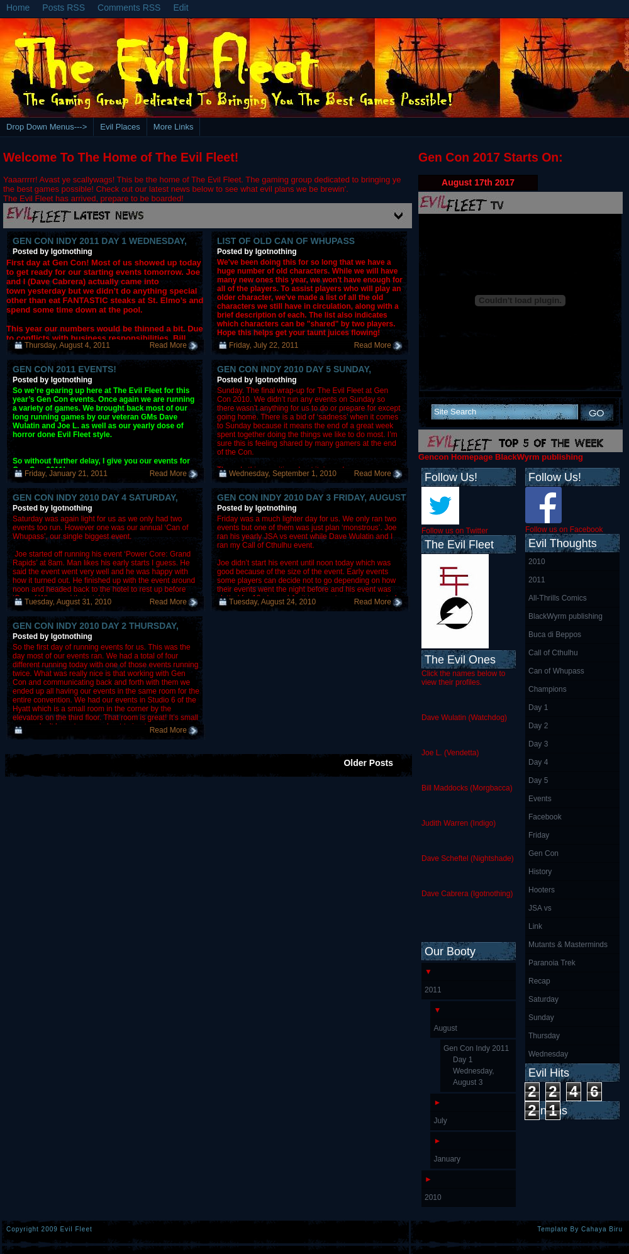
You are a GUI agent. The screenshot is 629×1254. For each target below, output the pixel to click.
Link (535, 926)
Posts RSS (63, 8)
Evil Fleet (76, 1229)
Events (540, 798)
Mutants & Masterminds (568, 944)
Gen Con (543, 853)
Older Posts (368, 763)
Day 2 (538, 725)
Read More (168, 345)
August (445, 1028)
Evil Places (120, 126)
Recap (539, 981)
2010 (536, 561)
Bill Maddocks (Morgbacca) (467, 788)
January (446, 1159)
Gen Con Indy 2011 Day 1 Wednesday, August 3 (476, 1065)
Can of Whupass (556, 671)
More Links (173, 126)
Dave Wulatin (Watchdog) (464, 717)
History (540, 871)
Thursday (544, 1035)
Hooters (541, 889)
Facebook (545, 817)
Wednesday (548, 1054)
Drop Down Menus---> (46, 126)
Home (18, 8)
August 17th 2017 (478, 182)
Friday (538, 835)
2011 (536, 579)
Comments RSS (128, 8)
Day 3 (538, 744)
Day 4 (538, 762)
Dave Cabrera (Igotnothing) (467, 893)
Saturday (543, 999)
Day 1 (538, 707)
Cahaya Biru (602, 1229)
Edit (180, 8)
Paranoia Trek (552, 962)
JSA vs (540, 908)
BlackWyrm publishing (565, 616)
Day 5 (538, 780)
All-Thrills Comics (557, 598)
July (440, 1120)
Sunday (541, 1017)
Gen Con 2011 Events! (64, 369)
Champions (547, 689)
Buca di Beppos (554, 634)
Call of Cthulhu (553, 652)
